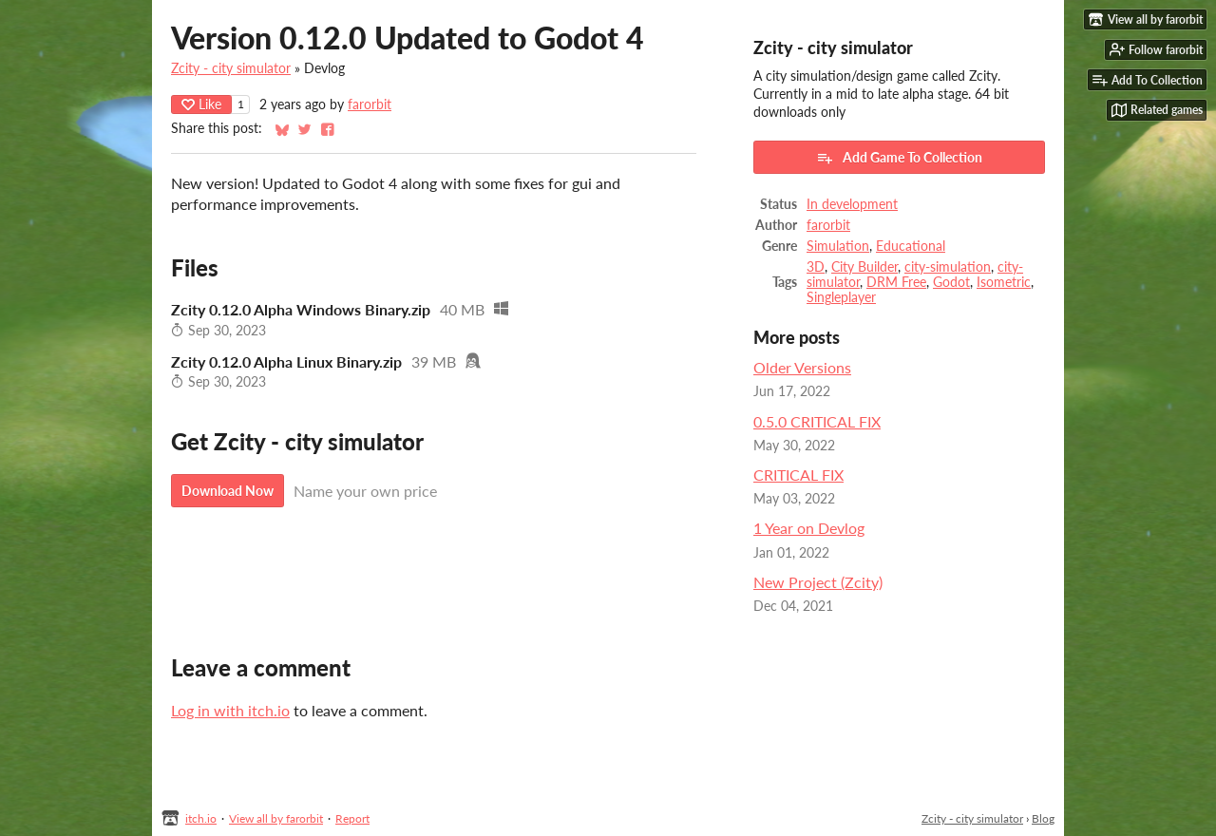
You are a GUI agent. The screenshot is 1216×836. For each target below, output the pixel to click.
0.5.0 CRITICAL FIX (817, 421)
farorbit (369, 104)
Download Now (227, 491)
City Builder (864, 267)
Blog (1043, 818)
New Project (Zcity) (818, 582)
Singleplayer (841, 297)
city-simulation (947, 267)
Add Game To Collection (899, 157)
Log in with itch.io (230, 710)
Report (352, 818)
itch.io (201, 818)
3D (816, 267)
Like (201, 104)
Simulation (838, 246)
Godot (951, 282)
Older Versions (802, 367)
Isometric (1004, 282)
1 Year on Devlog (808, 528)
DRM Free (896, 282)
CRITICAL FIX (798, 475)
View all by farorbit (276, 818)
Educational (910, 246)
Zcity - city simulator (231, 68)
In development (852, 204)
